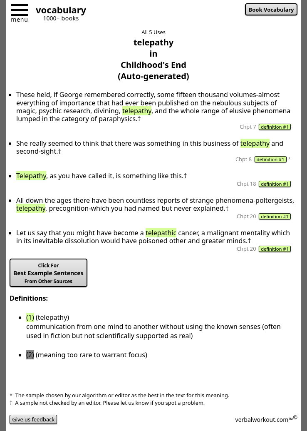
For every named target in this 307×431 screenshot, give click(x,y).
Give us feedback (33, 419)
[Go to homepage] (58, 11)
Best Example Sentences (48, 273)
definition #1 (275, 127)
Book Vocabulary (271, 9)
